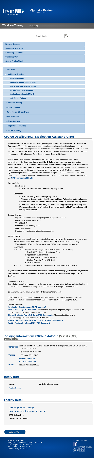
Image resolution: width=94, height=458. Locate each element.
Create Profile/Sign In (14, 61)
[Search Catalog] (50, 36)
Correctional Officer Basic (17, 112)
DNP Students (12, 117)
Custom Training (13, 130)
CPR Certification (16, 78)
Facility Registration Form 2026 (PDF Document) (29, 323)
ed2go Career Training (15, 126)
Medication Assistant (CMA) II (21, 94)
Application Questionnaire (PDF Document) (27, 307)
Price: (11, 364)
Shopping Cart (11, 57)
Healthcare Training (14, 74)
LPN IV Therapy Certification (21, 90)
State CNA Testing (13, 103)
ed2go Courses (12, 121)
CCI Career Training (17, 98)
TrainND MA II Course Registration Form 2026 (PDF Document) (35, 320)
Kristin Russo (15, 388)
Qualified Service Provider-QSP (22, 82)
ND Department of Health (22, 178)
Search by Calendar (14, 53)
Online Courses (12, 107)
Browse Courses (12, 44)
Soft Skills (10, 69)
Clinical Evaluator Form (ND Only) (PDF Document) (30, 315)
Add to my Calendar (27, 361)
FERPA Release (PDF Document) (22, 310)
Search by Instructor (14, 48)
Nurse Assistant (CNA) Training (22, 86)
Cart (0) (33, 26)
